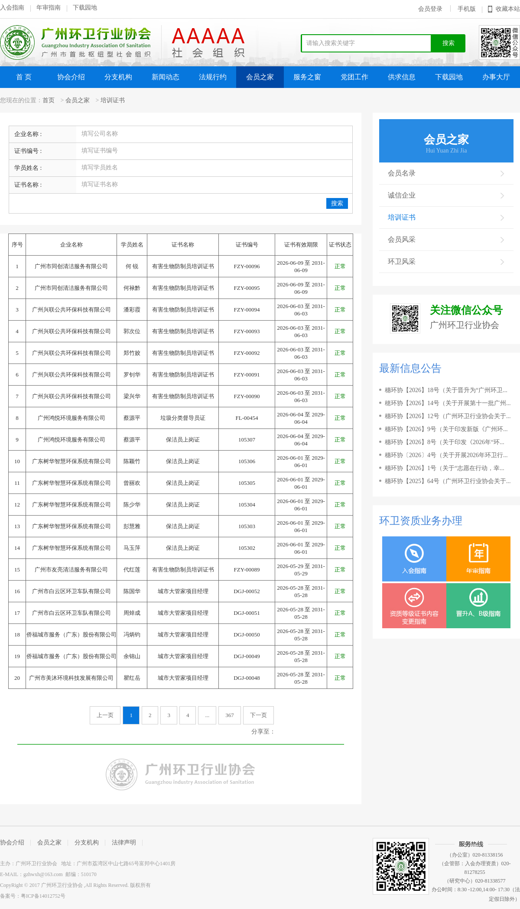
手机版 (467, 9)
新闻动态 (165, 77)
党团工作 (354, 77)
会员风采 (446, 239)
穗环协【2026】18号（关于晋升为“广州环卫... (446, 390)
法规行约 (213, 77)
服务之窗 (307, 77)
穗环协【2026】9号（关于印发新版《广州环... (446, 429)
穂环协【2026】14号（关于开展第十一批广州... (448, 403)
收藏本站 (508, 9)
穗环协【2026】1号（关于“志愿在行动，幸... (444, 468)
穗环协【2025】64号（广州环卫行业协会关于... (448, 481)
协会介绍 (71, 77)
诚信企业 (446, 195)
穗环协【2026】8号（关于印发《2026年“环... (444, 442)
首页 (48, 100)
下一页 (258, 715)
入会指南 (12, 7)
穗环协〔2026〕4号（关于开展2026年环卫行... (446, 455)
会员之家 (260, 77)
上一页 (105, 715)
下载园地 (85, 7)
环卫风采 (446, 261)
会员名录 (446, 173)
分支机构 (118, 77)
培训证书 (113, 100)
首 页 (24, 77)
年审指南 (48, 7)
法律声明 (124, 842)
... (207, 715)
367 (229, 715)
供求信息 (402, 77)
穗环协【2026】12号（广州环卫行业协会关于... (448, 416)
